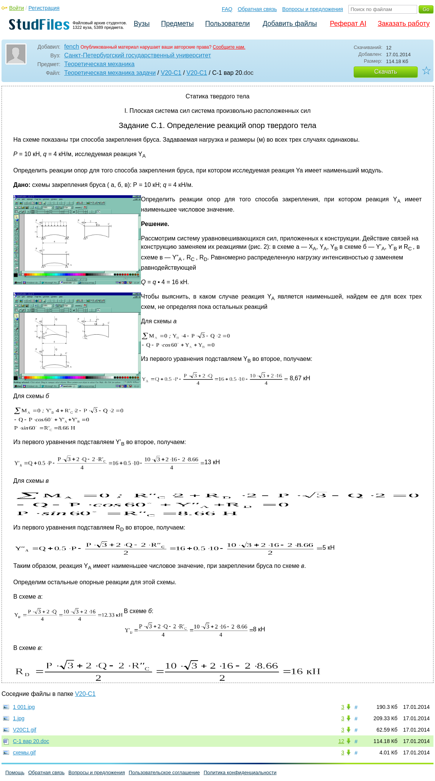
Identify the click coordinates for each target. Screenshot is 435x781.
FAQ (227, 9)
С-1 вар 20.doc (31, 741)
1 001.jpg (24, 707)
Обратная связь (257, 9)
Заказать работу (404, 23)
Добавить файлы (290, 23)
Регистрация (44, 8)
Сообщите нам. (229, 47)
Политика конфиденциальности (240, 772)
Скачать (385, 71)
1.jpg (18, 718)
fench (71, 46)
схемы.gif (24, 752)
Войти (16, 8)
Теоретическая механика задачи (110, 73)
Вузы (142, 23)
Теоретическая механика (99, 64)
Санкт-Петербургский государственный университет (137, 55)
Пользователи (227, 23)
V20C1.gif (24, 730)
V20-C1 (171, 73)
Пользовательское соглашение (164, 772)
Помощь (14, 772)
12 (341, 741)
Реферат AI (348, 23)
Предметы (177, 23)
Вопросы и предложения (312, 9)
